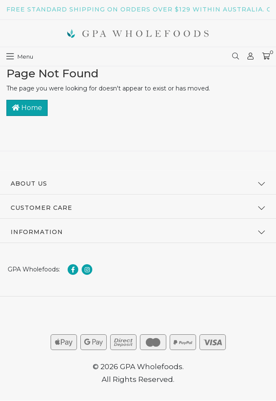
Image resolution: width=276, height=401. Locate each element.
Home (27, 108)
